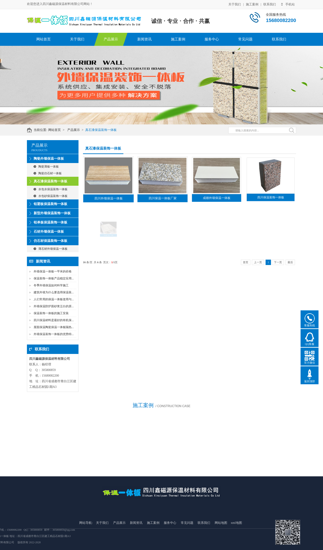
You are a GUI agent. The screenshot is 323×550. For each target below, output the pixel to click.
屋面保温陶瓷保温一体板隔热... (54, 327)
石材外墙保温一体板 (49, 231)
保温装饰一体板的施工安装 (51, 313)
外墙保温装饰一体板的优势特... (54, 334)
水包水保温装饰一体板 (51, 189)
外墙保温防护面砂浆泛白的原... (54, 306)
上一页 (258, 262)
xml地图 (236, 539)
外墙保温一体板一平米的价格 (53, 271)
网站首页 (43, 39)
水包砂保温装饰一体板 (51, 196)
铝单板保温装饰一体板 (50, 222)
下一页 (278, 262)
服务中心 (212, 39)
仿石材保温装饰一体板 (50, 241)
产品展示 (111, 39)
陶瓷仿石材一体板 (48, 173)
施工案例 (252, 4)
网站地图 (221, 539)
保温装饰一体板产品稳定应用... (54, 278)
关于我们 (234, 4)
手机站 (288, 4)
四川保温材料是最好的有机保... (54, 320)
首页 (245, 262)
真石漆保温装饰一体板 (103, 130)
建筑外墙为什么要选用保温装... (54, 292)
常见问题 (245, 39)
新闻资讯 (144, 39)
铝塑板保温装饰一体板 (50, 204)
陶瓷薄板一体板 (46, 166)
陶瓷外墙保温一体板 (49, 158)
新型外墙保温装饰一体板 (52, 213)
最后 (290, 262)
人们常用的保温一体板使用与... (54, 299)
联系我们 (269, 4)
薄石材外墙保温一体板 (51, 248)
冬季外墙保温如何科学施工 (51, 285)
